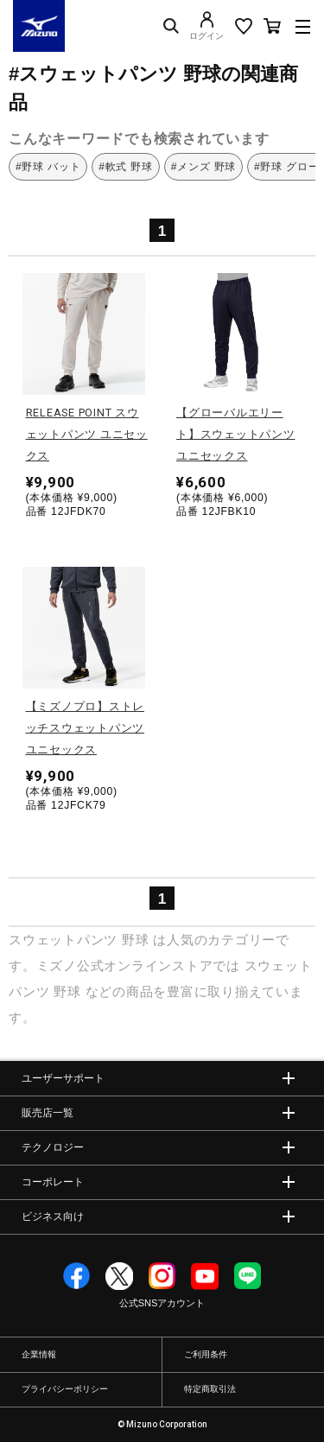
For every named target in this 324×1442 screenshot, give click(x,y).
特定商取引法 (210, 1389)
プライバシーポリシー (65, 1389)
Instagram (162, 1276)
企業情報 (39, 1354)
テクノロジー (53, 1147)
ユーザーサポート (63, 1078)
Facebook (77, 1276)
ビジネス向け (53, 1216)
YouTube (205, 1276)
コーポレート (53, 1182)
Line (248, 1276)
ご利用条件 (205, 1354)
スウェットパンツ (63, 939)
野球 (135, 939)
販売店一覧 (47, 1113)
